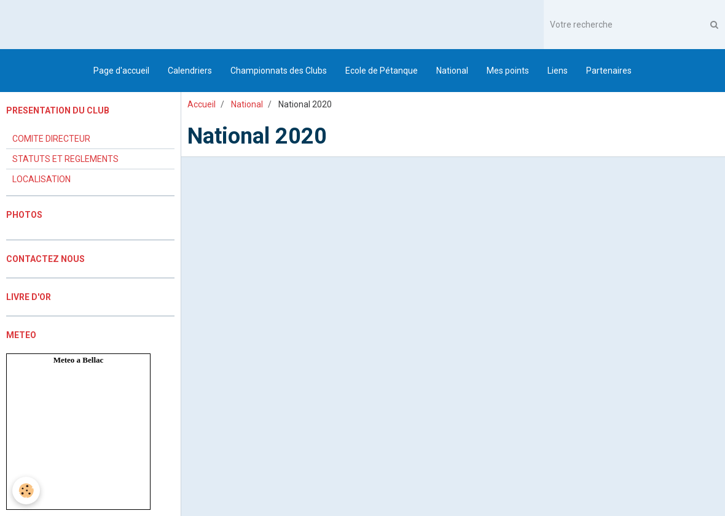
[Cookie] (26, 490)
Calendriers (190, 70)
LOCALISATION (41, 179)
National (452, 70)
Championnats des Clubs (278, 70)
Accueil (201, 104)
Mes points (508, 70)
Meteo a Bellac (78, 359)
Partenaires (609, 70)
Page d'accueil (121, 70)
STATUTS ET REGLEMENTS (65, 159)
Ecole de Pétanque (381, 70)
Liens (557, 70)
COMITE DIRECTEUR (51, 139)
